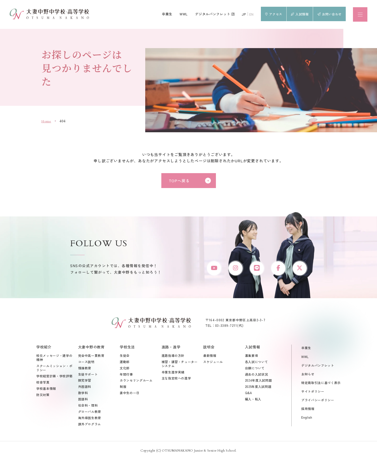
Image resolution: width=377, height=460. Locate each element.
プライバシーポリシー (317, 400)
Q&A (248, 394)
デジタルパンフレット (317, 366)
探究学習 (84, 381)
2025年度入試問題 (258, 387)
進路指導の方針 (173, 356)
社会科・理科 (88, 406)
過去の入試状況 (256, 375)
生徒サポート (88, 375)
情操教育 (84, 369)
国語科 (83, 400)
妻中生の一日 (129, 394)
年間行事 (126, 375)
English (306, 418)
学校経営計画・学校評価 (54, 377)
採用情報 (307, 409)
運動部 (125, 362)
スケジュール (213, 362)
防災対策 (43, 396)
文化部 (125, 369)
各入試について (256, 362)
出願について (255, 369)
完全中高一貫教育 (91, 356)
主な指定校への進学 (176, 379)
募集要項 (251, 356)
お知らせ (307, 374)
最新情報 (209, 356)
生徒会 (125, 356)
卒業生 (306, 348)
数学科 (83, 394)
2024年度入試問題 (258, 381)
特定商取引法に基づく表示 (321, 383)
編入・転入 (253, 400)
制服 (123, 387)
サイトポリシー (312, 392)
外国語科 (84, 387)
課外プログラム (89, 425)
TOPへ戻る (179, 180)
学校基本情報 (46, 389)
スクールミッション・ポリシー (54, 369)
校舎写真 (43, 383)
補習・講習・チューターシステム (180, 364)
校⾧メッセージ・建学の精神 (54, 358)
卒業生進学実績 (173, 373)
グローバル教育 (89, 412)
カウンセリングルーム (136, 381)
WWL (305, 357)
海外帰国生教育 (89, 418)
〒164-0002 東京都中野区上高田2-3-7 (235, 320)
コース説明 (86, 362)
